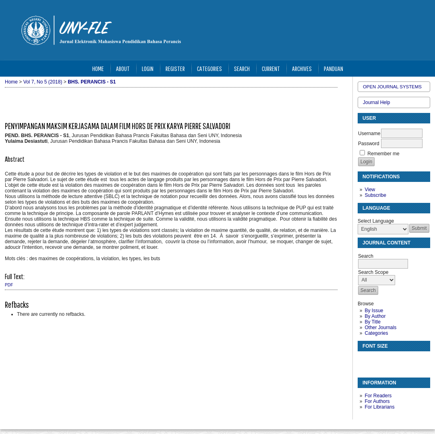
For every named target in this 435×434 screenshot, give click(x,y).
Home (98, 68)
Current (271, 68)
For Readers (378, 396)
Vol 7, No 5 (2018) (42, 82)
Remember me (383, 153)
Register (175, 68)
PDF (9, 285)
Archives (302, 68)
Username (369, 133)
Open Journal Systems (392, 86)
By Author (375, 316)
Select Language (376, 221)
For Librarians (379, 407)
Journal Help (376, 102)
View (370, 189)
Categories (376, 333)
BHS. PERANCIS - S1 (92, 82)
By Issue (374, 310)
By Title (372, 322)
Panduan (333, 68)
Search (242, 68)
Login (147, 68)
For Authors (377, 401)
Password (368, 143)
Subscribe (375, 195)
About (123, 68)
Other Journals (380, 327)
